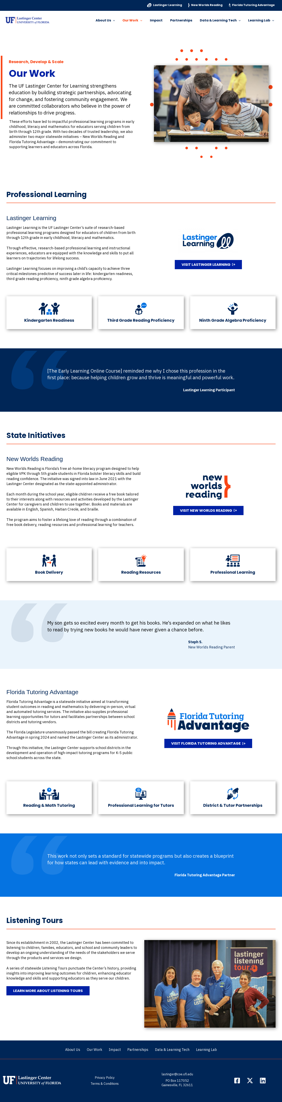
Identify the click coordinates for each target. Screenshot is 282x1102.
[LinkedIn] (263, 1080)
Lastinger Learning (164, 5)
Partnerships (184, 20)
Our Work (138, 20)
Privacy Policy (105, 1078)
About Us (112, 20)
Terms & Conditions (105, 1084)
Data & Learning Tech (222, 20)
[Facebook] (237, 1080)
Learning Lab (262, 20)
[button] (120, 20)
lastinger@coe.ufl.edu (177, 1074)
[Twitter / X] (250, 1080)
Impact (160, 20)
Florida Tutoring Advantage (252, 5)
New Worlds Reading (205, 5)
